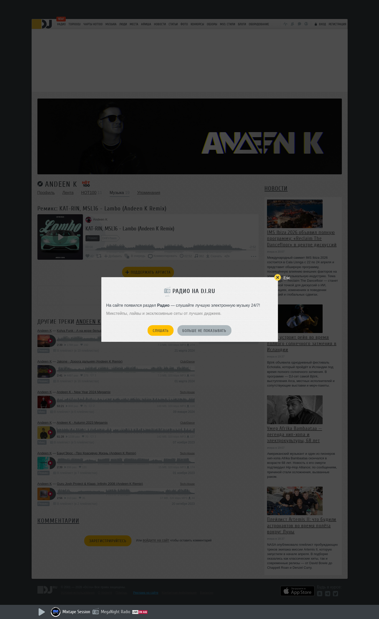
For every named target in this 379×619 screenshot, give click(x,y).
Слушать (161, 330)
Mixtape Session (76, 611)
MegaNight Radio (115, 611)
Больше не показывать (204, 330)
